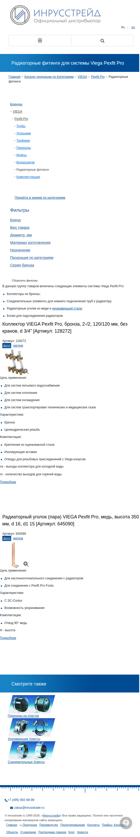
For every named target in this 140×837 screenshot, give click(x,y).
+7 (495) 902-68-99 (21, 800)
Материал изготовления (30, 243)
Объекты (12, 832)
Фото (6, 345)
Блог (72, 832)
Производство (48, 824)
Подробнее (8, 482)
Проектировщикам (73, 824)
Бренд (15, 220)
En (133, 27)
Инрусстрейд (51, 815)
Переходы (23, 148)
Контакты (93, 824)
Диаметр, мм (21, 235)
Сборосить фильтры (25, 280)
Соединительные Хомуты (26, 762)
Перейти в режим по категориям (40, 198)
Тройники (23, 140)
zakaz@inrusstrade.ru (29, 807)
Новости (82, 832)
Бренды (16, 104)
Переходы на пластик (23, 716)
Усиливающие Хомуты (24, 739)
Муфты (21, 155)
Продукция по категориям (32, 258)
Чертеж (18, 345)
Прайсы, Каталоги (114, 824)
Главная (15, 77)
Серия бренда (22, 265)
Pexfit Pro (98, 77)
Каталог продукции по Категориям (49, 77)
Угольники (23, 133)
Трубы (20, 126)
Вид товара (19, 227)
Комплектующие (28, 177)
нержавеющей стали (67, 308)
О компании (28, 832)
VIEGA (82, 77)
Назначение (20, 250)
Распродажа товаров (52, 832)
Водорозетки (25, 162)
